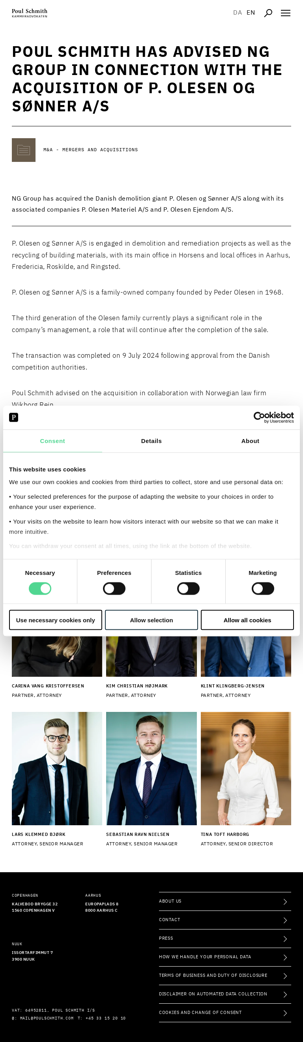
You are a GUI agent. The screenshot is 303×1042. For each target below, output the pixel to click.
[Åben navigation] (285, 13)
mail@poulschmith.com (47, 1018)
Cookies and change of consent (200, 1012)
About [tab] (250, 440)
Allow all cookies (247, 620)
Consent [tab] (52, 440)
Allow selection (151, 620)
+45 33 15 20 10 (106, 1018)
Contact (169, 920)
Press (166, 938)
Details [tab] (151, 440)
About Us (170, 901)
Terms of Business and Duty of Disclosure (213, 975)
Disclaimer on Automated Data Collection (213, 994)
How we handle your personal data (205, 957)
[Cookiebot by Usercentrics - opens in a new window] (259, 417)
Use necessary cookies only (55, 620)
